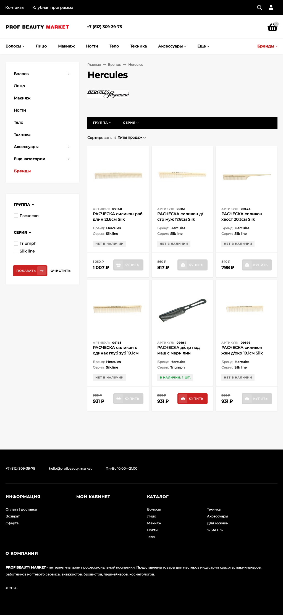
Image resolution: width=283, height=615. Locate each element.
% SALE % (215, 530)
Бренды (114, 64)
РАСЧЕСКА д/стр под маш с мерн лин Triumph (178, 353)
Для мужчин (217, 523)
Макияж (154, 523)
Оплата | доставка (21, 509)
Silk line (24, 251)
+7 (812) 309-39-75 (104, 26)
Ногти (152, 530)
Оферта (12, 523)
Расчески (26, 215)
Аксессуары (217, 516)
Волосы (154, 509)
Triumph (25, 243)
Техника (214, 509)
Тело (151, 537)
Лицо (151, 516)
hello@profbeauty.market (70, 468)
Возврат (13, 516)
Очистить (61, 271)
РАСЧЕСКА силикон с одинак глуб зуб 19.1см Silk (115, 353)
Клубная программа (52, 7)
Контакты (14, 7)
